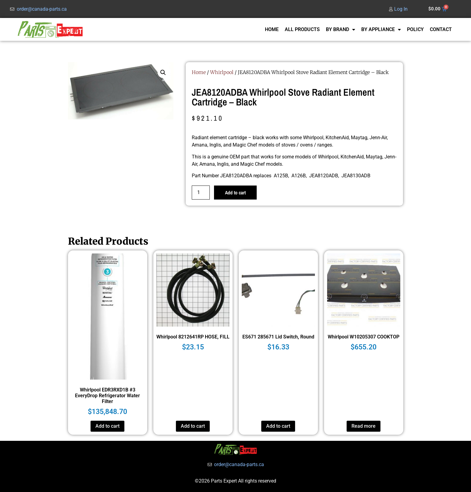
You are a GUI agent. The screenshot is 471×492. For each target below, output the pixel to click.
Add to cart (235, 192)
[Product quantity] (200, 193)
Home (199, 72)
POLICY (415, 29)
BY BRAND (340, 29)
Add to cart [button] (107, 426)
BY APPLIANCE (381, 29)
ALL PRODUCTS (302, 29)
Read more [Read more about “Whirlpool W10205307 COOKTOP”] (363, 426)
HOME (272, 29)
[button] (163, 72)
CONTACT (441, 29)
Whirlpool (222, 72)
